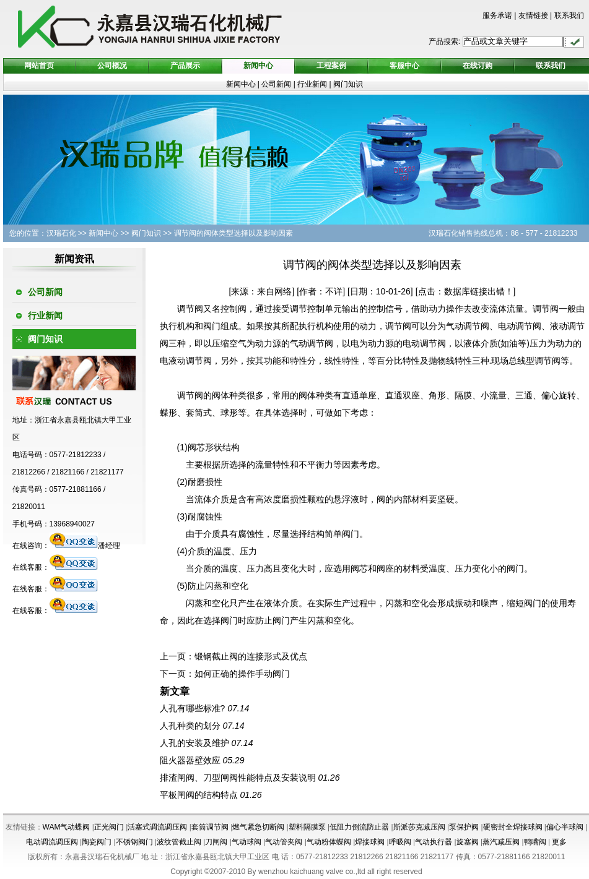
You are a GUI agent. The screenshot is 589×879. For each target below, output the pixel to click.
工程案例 (331, 65)
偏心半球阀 (564, 827)
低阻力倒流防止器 (359, 827)
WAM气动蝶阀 (66, 827)
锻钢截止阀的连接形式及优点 (250, 656)
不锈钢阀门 (134, 842)
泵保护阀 (464, 827)
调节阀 (190, 309)
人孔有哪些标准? (192, 708)
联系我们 (569, 15)
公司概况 (112, 65)
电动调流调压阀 (52, 842)
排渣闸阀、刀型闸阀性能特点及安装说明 (238, 778)
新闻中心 (258, 65)
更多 (559, 842)
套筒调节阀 (210, 827)
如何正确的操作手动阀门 (242, 674)
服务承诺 (497, 15)
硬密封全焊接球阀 (513, 827)
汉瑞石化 (61, 233)
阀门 (211, 326)
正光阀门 (109, 827)
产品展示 (185, 65)
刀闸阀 (216, 842)
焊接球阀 (370, 842)
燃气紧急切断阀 (258, 827)
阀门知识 (348, 84)
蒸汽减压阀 (501, 842)
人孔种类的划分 (190, 726)
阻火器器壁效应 (190, 760)
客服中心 (404, 65)
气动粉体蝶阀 (329, 842)
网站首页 (39, 65)
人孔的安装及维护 (194, 743)
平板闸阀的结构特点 (199, 795)
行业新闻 (313, 84)
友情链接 (533, 15)
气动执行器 (433, 842)
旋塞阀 (467, 842)
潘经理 (85, 545)
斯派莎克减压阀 (419, 827)
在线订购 (477, 65)
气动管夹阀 (283, 842)
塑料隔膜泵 (307, 827)
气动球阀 (246, 842)
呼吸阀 (400, 842)
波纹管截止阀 (179, 842)
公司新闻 (276, 84)
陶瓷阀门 (96, 842)
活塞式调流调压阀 (157, 827)
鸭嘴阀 (535, 842)
